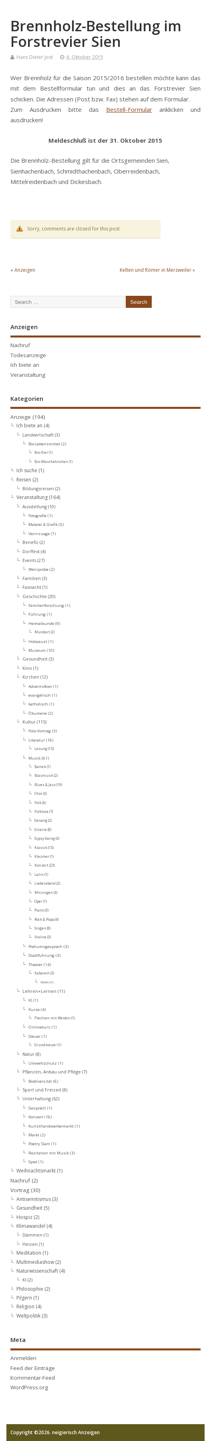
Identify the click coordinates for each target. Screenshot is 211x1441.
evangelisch (39, 695)
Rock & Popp (44, 919)
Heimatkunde (41, 623)
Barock (40, 766)
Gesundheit (35, 659)
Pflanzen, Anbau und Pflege (51, 1072)
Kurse (34, 1009)
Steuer (34, 1036)
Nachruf (20, 345)
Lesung (40, 748)
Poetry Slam (39, 1143)
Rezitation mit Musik (48, 1153)
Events (29, 560)
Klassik (40, 847)
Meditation (28, 1252)
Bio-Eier (41, 452)
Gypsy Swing (44, 838)
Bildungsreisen (38, 488)
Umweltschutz (42, 1063)
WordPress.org (29, 1387)
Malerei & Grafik (43, 524)
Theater (35, 964)
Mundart (42, 632)
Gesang (40, 820)
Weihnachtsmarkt (36, 1170)
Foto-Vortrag (39, 731)
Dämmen (32, 1235)
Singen (40, 928)
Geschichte (34, 596)
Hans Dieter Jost (34, 57)
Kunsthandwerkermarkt (51, 1126)
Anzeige (20, 416)
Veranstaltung (27, 374)
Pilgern (24, 1297)
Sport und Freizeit (41, 1090)
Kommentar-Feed (32, 1377)
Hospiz (24, 1217)
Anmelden (23, 1358)
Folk (38, 802)
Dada (44, 982)
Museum (37, 650)
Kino (27, 668)
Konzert (41, 865)
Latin (39, 874)
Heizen (30, 1244)
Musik (34, 758)
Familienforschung (46, 605)
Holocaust (37, 641)
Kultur (29, 722)
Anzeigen (24, 270)
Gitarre (40, 829)
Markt (33, 1135)
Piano (39, 910)
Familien (31, 578)
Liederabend (45, 883)
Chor (38, 793)
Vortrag (19, 1190)
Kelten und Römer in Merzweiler (155, 270)
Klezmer (41, 856)
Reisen (23, 479)
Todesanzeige (28, 355)
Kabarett (42, 973)
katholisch (38, 704)
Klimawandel (30, 1226)
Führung (37, 614)
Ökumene (37, 713)
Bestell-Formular (129, 109)
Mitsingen (43, 892)
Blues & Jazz (45, 784)
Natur (28, 1054)
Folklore (41, 811)
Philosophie (29, 1288)
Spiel (32, 1161)
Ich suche (26, 470)
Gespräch (37, 1108)
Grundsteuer (45, 1045)
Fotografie (37, 515)
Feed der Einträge (32, 1368)
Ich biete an (24, 364)
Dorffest (31, 551)
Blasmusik (43, 775)
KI (30, 1000)
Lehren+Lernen (39, 991)
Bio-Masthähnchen (51, 461)
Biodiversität (40, 1081)
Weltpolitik (28, 1315)
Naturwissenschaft (37, 1270)
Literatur (36, 740)
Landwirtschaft (38, 435)
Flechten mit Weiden (52, 1018)
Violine (40, 937)
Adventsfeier (40, 686)
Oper (38, 901)
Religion (25, 1306)
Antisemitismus (33, 1199)
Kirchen (30, 677)
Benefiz (30, 542)
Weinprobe (38, 569)
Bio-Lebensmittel (44, 444)
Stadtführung (41, 955)
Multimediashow (35, 1262)
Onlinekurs (39, 1027)
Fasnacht (31, 587)
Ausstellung (34, 506)
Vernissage (39, 533)
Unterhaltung (36, 1098)
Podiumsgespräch (45, 946)
